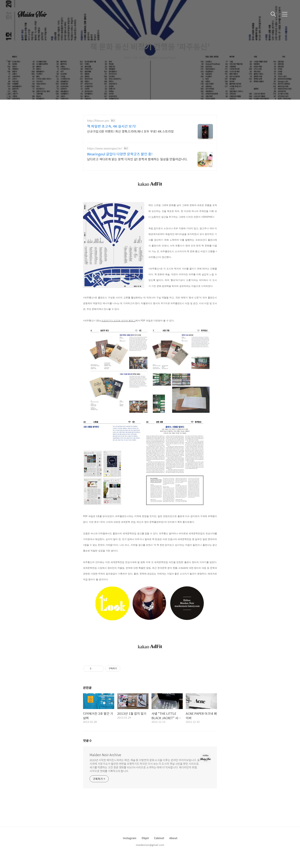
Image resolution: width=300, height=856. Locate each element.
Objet (145, 838)
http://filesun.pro (98, 120)
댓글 (87, 740)
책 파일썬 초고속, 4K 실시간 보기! (111, 126)
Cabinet (159, 838)
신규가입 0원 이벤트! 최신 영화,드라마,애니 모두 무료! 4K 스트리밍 (130, 131)
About (173, 838)
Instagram (129, 838)
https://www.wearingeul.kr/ (104, 148)
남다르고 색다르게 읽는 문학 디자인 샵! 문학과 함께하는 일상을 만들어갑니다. (137, 159)
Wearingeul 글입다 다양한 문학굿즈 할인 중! (119, 154)
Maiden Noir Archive (105, 755)
